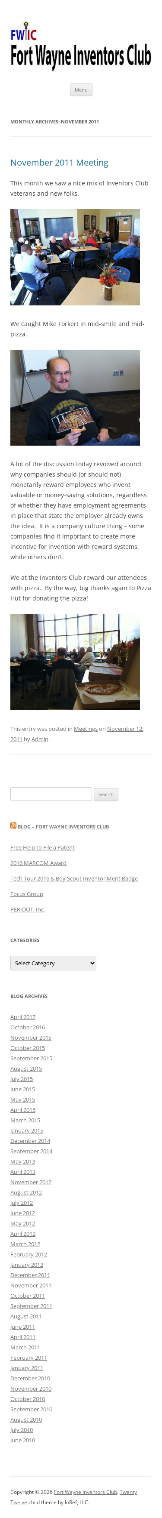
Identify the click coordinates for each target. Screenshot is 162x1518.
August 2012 (26, 1192)
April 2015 (22, 1110)
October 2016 (27, 1027)
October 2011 (27, 1295)
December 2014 (30, 1141)
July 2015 (21, 1079)
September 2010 (31, 1409)
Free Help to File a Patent (42, 847)
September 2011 (31, 1306)
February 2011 (28, 1357)
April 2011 (22, 1337)
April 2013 (22, 1172)
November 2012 (30, 1182)
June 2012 (22, 1213)
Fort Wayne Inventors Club (85, 1492)
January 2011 (26, 1368)
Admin (40, 739)
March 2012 (25, 1244)
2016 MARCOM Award (38, 863)
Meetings (86, 729)
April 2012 (22, 1234)
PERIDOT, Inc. (27, 909)
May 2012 (22, 1223)
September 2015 (31, 1058)
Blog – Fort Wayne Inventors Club (63, 826)
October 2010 (27, 1399)
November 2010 (30, 1388)
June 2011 (22, 1326)
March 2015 (25, 1120)
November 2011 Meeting (59, 162)
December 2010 (30, 1378)
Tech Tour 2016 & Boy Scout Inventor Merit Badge (74, 878)
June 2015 (22, 1089)
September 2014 (31, 1151)
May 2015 (22, 1099)
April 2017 (22, 1017)
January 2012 (26, 1265)
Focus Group (26, 894)
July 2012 (21, 1203)
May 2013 (22, 1161)
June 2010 (22, 1440)
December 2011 (30, 1275)
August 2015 (26, 1068)
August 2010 (26, 1419)
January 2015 (26, 1130)
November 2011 (30, 1285)
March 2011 (25, 1347)
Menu (81, 89)
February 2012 (28, 1254)
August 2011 (26, 1316)
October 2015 (27, 1048)
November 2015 (30, 1037)
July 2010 (21, 1430)
